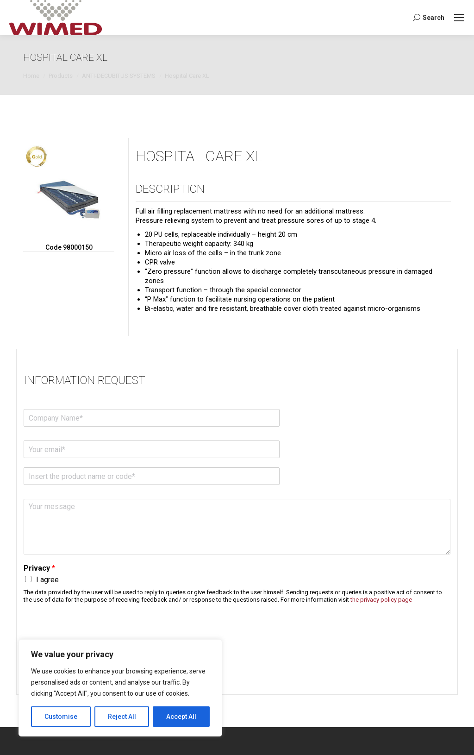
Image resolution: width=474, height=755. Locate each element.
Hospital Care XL (199, 156)
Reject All (122, 716)
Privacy (39, 568)
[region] (120, 687)
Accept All (181, 716)
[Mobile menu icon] (459, 17)
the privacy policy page (381, 599)
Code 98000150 (69, 247)
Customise (60, 716)
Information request (84, 380)
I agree (47, 579)
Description (170, 188)
